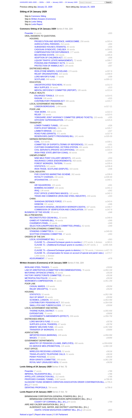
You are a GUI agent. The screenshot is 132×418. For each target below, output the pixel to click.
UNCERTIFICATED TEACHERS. (48, 85)
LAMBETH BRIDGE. (43, 131)
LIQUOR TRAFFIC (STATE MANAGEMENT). (53, 60)
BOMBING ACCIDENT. (44, 188)
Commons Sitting (38, 16)
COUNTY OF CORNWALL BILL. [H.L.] (51, 402)
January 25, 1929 (87, 7)
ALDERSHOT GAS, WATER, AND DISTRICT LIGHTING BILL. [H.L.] (59, 407)
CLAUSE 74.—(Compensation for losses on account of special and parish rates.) (69, 253)
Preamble (29, 33)
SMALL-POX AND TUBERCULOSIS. (45, 305)
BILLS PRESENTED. (34, 215)
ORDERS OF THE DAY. (35, 237)
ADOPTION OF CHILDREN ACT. (48, 58)
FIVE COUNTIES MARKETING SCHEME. (52, 174)
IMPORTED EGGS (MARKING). (43, 335)
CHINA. (33, 199)
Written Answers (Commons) (43, 19)
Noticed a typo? (26, 415)
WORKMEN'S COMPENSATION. (39, 281)
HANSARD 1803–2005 (28, 2)
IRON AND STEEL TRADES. (37, 267)
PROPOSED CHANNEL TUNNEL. (39, 379)
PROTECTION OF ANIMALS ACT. (49, 66)
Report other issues (43, 415)
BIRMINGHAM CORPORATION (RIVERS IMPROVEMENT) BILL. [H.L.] (60, 399)
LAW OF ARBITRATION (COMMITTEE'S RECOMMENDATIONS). (53, 270)
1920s (41, 2)
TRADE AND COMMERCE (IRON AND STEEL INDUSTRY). (60, 196)
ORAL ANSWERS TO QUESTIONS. (40, 36)
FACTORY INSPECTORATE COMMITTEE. (43, 275)
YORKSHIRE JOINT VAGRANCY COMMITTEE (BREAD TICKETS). (63, 117)
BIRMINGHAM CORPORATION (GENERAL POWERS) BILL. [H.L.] (54, 396)
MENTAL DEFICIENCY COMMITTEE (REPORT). (55, 90)
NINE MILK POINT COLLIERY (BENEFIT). (52, 158)
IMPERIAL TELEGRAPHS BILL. (38, 374)
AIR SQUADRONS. (42, 185)
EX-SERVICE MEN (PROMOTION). (45, 346)
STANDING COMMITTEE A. (42, 231)
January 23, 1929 (44, 7)
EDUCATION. (35, 82)
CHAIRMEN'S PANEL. (39, 223)
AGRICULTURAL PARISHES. (47, 44)
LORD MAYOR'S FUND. (44, 77)
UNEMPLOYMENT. (38, 155)
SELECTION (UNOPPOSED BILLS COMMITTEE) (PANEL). (55, 226)
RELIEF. (38, 115)
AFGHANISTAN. (41, 180)
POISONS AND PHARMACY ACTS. (50, 63)
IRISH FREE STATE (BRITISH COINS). (51, 153)
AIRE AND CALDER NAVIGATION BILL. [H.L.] (45, 404)
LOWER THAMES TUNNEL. (46, 125)
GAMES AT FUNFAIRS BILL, (42, 220)
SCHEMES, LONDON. (39, 300)
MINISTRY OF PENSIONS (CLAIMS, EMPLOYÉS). (52, 343)
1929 (48, 2)
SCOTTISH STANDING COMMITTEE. (46, 234)
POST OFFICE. (31, 349)
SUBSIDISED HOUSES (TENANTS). (50, 47)
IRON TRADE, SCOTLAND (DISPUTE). (51, 169)
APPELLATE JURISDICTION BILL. (40, 377)
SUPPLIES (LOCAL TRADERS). (44, 324)
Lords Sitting (36, 22)
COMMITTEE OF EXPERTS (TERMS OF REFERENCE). (59, 144)
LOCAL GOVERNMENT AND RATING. (46, 104)
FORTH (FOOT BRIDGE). (45, 128)
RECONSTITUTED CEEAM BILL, (44, 218)
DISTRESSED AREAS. (40, 69)
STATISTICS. (40, 166)
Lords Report (37, 24)
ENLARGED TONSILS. (44, 96)
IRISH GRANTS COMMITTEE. (43, 360)
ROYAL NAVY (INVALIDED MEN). (44, 362)
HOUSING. (34, 39)
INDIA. (32, 182)
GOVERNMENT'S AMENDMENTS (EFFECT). (49, 316)
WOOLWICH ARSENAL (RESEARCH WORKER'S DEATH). (60, 207)
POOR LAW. (35, 109)
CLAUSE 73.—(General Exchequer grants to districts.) (57, 250)
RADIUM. (38, 98)
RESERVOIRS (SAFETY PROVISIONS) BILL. (54, 136)
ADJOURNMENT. (37, 258)
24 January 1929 (71, 2)
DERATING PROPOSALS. (36, 387)
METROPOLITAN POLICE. (36, 278)
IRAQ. (37, 191)
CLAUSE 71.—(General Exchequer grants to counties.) (58, 242)
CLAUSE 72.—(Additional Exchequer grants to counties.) (59, 245)
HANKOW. (39, 204)
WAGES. (33, 338)
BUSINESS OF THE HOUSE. (37, 212)
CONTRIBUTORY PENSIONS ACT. (49, 101)
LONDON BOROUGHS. (44, 106)
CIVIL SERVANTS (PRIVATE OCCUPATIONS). (54, 150)
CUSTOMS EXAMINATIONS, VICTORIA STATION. (56, 147)
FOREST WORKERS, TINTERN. (48, 163)
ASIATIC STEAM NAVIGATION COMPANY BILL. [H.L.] (58, 410)
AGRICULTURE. (32, 332)
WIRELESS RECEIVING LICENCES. (46, 351)
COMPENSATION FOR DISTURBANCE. (52, 52)
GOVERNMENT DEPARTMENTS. (39, 341)
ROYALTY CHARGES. (44, 177)
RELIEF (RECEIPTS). (39, 289)
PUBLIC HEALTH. (37, 93)
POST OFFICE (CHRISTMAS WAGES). (51, 193)
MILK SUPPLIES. (42, 87)
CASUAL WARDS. (38, 286)
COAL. (37, 142)
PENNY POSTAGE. (38, 357)
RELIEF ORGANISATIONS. (46, 74)
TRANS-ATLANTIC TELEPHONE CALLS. (48, 354)
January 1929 (58, 2)
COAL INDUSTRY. (38, 172)
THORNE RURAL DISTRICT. (42, 311)
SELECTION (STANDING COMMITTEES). (43, 229)
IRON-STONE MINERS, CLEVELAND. (51, 71)
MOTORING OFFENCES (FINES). (40, 273)
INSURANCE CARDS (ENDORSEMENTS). (53, 161)
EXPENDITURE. (37, 313)
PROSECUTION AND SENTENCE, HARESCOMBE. (57, 41)
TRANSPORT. (36, 123)
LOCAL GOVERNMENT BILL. (42, 239)
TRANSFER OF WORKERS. (42, 330)
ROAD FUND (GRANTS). (45, 134)
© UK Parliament (60, 415)
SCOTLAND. (40, 79)
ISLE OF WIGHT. (37, 297)
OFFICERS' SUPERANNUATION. (49, 120)
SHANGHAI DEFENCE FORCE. (48, 201)
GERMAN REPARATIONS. (41, 139)
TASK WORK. (40, 112)
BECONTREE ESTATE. (44, 55)
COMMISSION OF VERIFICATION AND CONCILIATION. (59, 210)
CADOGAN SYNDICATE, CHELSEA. (50, 49)
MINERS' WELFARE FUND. (42, 327)
